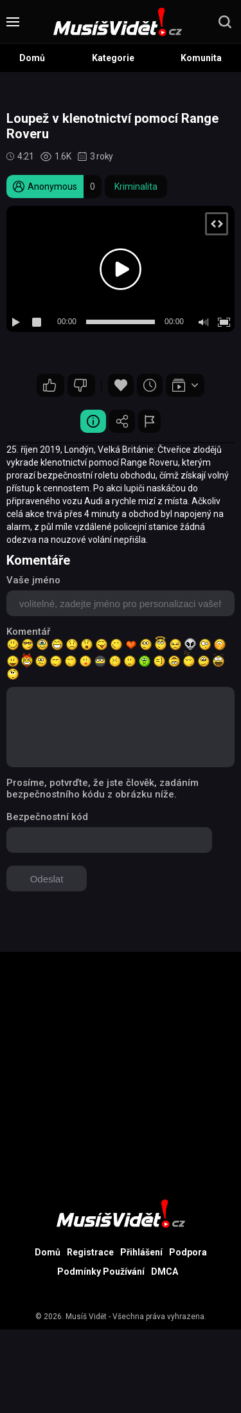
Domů (32, 58)
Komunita (201, 58)
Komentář (28, 631)
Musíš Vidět (86, 1316)
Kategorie (113, 58)
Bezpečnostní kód (47, 817)
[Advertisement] (120, 1072)
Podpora (188, 1252)
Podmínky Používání (101, 1271)
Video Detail (93, 421)
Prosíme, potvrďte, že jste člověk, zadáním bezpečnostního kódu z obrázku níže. (102, 788)
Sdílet (122, 421)
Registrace (90, 1252)
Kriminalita (135, 186)
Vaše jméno (33, 580)
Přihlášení (141, 1252)
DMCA (164, 1271)
